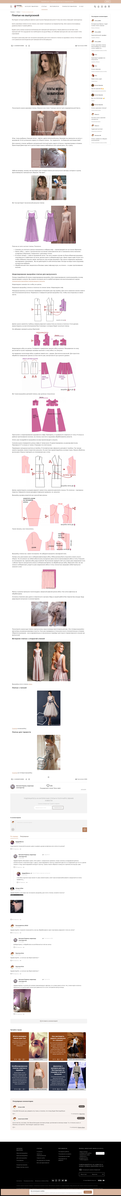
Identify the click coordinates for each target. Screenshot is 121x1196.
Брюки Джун (81, 1127)
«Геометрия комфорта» (96, 131)
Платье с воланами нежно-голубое (99, 50)
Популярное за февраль (62, 1159)
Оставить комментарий (49, 1021)
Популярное (20, 1160)
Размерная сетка (28, 1180)
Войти (107, 1)
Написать (100, 1153)
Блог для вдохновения (43, 1162)
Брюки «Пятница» (95, 27)
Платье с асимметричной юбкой (98, 90)
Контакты (19, 1180)
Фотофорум (62, 1148)
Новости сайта (41, 1158)
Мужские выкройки (22, 1155)
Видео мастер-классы (23, 1167)
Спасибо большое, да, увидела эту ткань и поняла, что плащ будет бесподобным (39, 1111)
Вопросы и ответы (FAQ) (41, 1180)
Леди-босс (82, 1113)
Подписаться (58, 807)
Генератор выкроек (22, 1164)
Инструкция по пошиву (43, 1160)
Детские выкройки (22, 1158)
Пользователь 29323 (21, 925)
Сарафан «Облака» (95, 37)
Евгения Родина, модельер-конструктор (27, 855)
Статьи (18, 12)
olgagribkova (19, 841)
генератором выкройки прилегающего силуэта (28, 281)
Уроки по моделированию (41, 1154)
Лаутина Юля (19, 953)
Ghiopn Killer (19, 888)
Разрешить (88, 1192)
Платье (92, 100)
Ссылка (14, 728)
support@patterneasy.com (90, 1180)
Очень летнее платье (96, 110)
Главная (12, 12)
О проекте (40, 1151)
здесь (30, 684)
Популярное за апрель (64, 1154)
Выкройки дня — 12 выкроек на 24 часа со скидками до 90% (57, 1)
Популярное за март (64, 1156)
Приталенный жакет (95, 121)
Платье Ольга (94, 81)
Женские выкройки (22, 1153)
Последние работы (63, 1151)
